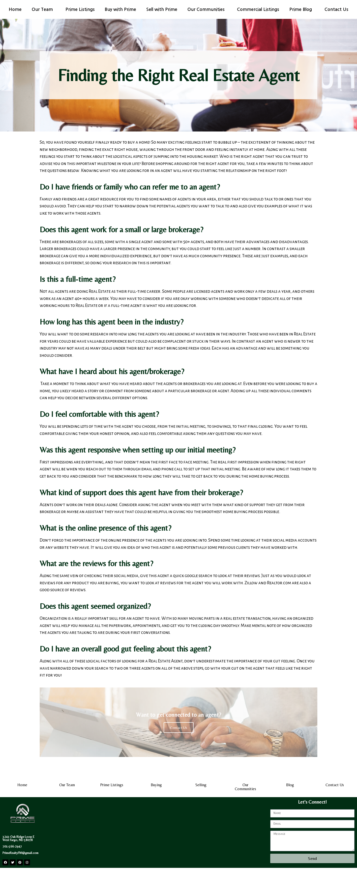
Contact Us (336, 9)
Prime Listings (80, 9)
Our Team (43, 9)
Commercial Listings (258, 9)
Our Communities (207, 9)
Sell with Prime (161, 9)
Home (15, 9)
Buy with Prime (120, 9)
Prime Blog (301, 9)
